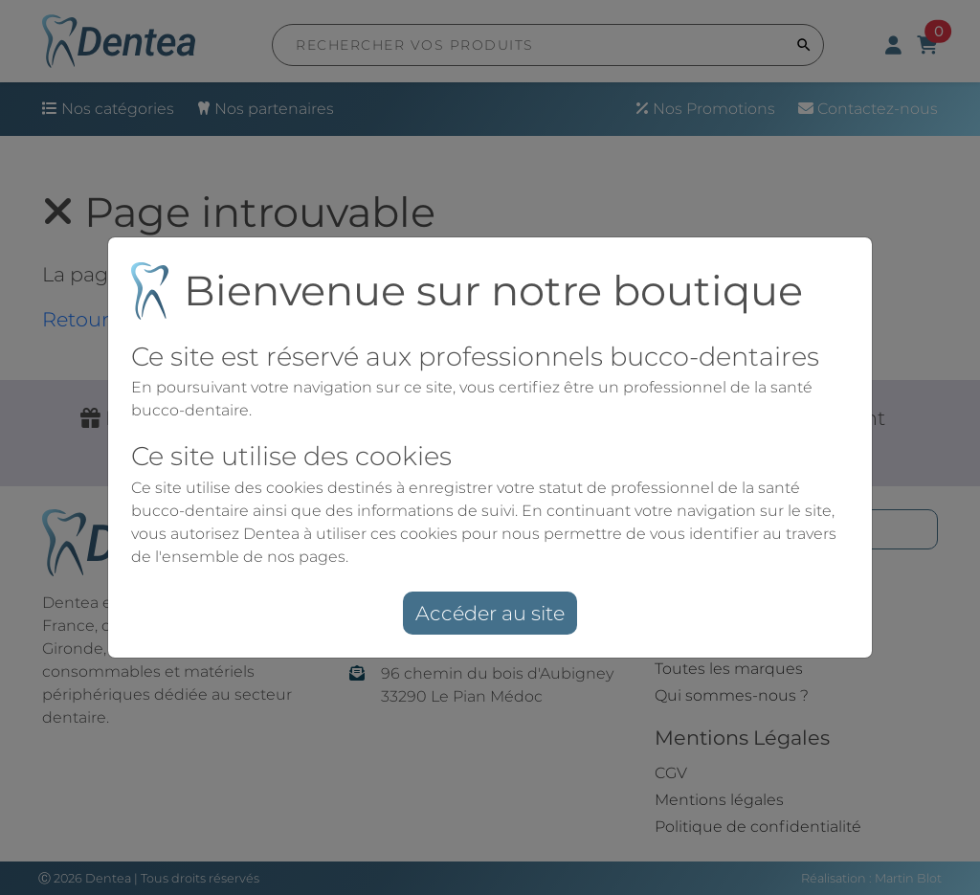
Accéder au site (490, 613)
